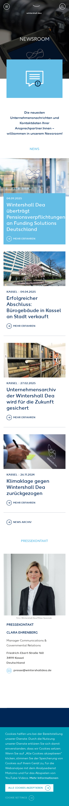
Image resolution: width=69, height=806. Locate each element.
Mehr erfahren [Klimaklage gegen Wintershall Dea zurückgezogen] (24, 502)
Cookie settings (16, 798)
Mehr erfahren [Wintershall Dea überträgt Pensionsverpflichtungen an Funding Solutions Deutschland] (24, 238)
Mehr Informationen (43, 778)
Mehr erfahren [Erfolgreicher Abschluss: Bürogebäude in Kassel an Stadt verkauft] (24, 326)
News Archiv (22, 522)
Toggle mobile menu (6, 6)
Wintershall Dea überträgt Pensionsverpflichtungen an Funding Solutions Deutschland (35, 217)
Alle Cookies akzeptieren (25, 788)
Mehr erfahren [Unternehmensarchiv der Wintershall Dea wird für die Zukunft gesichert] (24, 417)
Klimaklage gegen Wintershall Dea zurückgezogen (27, 487)
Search (62, 6)
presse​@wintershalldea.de (32, 670)
